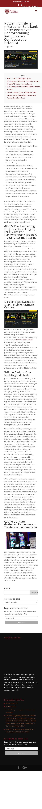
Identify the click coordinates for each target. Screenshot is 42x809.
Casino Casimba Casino (24, 340)
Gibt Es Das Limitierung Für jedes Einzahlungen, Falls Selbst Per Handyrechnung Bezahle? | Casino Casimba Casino (23, 81)
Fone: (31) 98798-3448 (30, 6)
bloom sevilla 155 (12, 703)
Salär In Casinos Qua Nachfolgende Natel (21, 92)
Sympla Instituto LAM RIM (21, 2)
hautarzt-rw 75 (11, 706)
